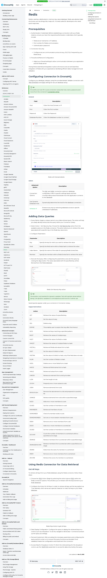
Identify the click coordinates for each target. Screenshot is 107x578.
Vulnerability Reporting (9, 327)
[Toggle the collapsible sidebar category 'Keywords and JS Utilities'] (22, 324)
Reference (5, 88)
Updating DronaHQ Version (10, 421)
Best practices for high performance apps (9, 383)
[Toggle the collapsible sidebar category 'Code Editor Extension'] (22, 69)
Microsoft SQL (8, 216)
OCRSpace (7, 226)
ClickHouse (7, 135)
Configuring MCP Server (9, 81)
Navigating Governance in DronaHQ (13, 358)
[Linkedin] (65, 573)
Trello (5, 288)
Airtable (6, 99)
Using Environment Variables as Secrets (11, 432)
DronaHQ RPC (8, 156)
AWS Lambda (8, 114)
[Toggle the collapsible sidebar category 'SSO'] (22, 395)
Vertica (6, 296)
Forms (4, 49)
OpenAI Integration (8, 479)
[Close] (105, 1)
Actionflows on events (9, 44)
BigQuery (6, 122)
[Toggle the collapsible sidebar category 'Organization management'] (22, 392)
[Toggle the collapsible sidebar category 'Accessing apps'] (22, 61)
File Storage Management (10, 564)
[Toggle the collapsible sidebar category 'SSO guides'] (22, 398)
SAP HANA (7, 257)
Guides (5, 72)
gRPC (5, 187)
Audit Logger (6, 368)
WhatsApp (7, 301)
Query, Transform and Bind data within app (12, 552)
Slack (5, 273)
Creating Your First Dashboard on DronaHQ (12, 450)
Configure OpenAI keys (9, 471)
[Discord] (57, 573)
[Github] (48, 573)
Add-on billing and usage (10, 499)
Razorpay (6, 247)
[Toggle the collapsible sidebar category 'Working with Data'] (22, 454)
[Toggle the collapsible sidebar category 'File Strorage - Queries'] (22, 570)
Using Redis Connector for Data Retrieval (94, 19)
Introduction (6, 13)
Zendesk (6, 307)
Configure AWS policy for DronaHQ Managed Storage (13, 575)
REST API (6, 252)
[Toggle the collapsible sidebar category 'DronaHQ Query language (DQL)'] (22, 321)
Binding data (6, 41)
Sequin (6, 262)
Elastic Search (8, 161)
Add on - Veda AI (7, 458)
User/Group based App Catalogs (12, 374)
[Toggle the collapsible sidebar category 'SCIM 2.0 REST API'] (22, 93)
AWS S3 (6, 117)
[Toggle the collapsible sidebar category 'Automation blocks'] (22, 318)
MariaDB (6, 208)
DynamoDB (7, 158)
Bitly (5, 125)
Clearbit (6, 133)
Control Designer (7, 335)
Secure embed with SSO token (11, 531)
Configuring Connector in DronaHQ (94, 13)
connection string (53, 92)
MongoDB (7, 213)
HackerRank (7, 190)
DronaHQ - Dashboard (9, 444)
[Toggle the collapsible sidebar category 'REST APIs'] (22, 27)
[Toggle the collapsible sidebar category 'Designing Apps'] (22, 63)
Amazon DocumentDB (10, 106)
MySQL (6, 221)
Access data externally (9, 555)
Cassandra (7, 127)
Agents (23, 5)
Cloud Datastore (8, 140)
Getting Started (7, 10)
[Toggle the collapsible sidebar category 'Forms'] (22, 49)
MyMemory (7, 218)
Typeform (6, 294)
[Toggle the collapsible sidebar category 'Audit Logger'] (22, 368)
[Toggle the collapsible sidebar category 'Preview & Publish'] (22, 58)
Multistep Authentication (10, 355)
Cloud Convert (8, 138)
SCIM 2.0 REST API (8, 93)
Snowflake (7, 278)
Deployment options (8, 413)
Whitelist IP (33, 208)
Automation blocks (8, 317)
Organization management (10, 392)
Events (5, 315)
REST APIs (6, 26)
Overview (5, 21)
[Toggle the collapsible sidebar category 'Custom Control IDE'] (22, 338)
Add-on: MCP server (8, 76)
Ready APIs (6, 29)
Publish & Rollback (8, 513)
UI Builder (5, 38)
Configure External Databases (11, 426)
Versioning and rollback (9, 377)
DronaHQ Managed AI (10, 153)
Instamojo (6, 197)
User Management (8, 389)
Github (5, 169)
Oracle (5, 236)
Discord (29, 5)
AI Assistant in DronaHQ (9, 474)
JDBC (5, 203)
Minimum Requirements (9, 410)
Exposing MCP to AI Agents (10, 84)
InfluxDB (6, 195)
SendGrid (6, 260)
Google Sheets (8, 182)
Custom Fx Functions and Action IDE (12, 341)
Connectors (6, 96)
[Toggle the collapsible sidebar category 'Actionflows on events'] (22, 44)
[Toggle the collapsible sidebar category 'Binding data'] (22, 41)
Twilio (5, 291)
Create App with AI (8, 466)
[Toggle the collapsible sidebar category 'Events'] (22, 315)
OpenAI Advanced (9, 229)
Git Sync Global (7, 347)
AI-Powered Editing (8, 468)
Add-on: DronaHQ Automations (11, 483)
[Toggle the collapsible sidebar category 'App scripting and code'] (22, 46)
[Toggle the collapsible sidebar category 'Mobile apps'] (22, 52)
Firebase (6, 164)
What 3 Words (8, 299)
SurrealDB (7, 286)
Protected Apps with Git (10, 360)
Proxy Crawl (7, 242)
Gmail (5, 171)
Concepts (5, 32)
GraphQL (6, 184)
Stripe (5, 281)
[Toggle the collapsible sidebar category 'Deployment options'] (22, 413)
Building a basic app (8, 15)
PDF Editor (6, 508)
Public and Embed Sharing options (12, 528)
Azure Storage (8, 120)
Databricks (7, 145)
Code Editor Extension (9, 69)
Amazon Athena (8, 104)
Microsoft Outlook (9, 210)
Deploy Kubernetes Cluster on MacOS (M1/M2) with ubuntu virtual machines (12, 437)
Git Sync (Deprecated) (9, 350)
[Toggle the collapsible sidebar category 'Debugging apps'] (22, 55)
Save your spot (66, 1)
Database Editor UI (8, 548)
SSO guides (6, 398)
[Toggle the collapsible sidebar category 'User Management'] (22, 389)
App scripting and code (9, 46)
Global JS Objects (8, 353)
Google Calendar (8, 174)
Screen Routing (7, 363)
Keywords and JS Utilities (10, 324)
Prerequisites (91, 10)
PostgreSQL (7, 239)
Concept (5, 78)
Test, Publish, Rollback (9, 494)
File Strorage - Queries (9, 569)
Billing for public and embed (11, 536)
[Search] (78, 4)
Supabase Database (9, 283)
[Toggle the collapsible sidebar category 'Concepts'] (22, 32)
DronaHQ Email (8, 151)
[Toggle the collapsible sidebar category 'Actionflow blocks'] (22, 312)
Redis (5, 249)
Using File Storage (8, 567)
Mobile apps (6, 52)
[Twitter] (52, 573)
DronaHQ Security (8, 345)
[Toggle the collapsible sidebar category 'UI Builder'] (22, 38)
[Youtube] (61, 573)
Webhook (5, 491)
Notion (6, 223)
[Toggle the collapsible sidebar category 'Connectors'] (22, 96)
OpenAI (6, 231)
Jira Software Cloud (9, 205)
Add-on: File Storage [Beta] (10, 559)
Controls (5, 90)
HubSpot (6, 192)
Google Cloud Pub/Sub (10, 177)
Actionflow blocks (8, 312)
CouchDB (6, 143)
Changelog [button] (37, 5)
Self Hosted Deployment (9, 405)
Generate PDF (7, 510)
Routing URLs (6, 534)
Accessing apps (7, 60)
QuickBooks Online (9, 244)
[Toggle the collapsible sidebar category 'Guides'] (22, 72)
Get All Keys (92, 23)
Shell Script (7, 268)
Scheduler (6, 489)
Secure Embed (7, 366)
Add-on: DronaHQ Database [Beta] (12, 543)
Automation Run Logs (9, 496)
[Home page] (30, 10)
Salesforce (7, 255)
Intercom (6, 200)
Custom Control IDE (8, 338)
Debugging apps (7, 55)
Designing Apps (7, 63)
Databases (6, 24)
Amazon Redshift (9, 109)
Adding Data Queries (93, 16)
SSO (4, 395)
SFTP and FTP (8, 265)
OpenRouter (7, 234)
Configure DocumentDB (10, 423)
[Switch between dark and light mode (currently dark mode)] (104, 5)
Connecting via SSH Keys (10, 333)
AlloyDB (6, 101)
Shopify (6, 270)
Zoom (5, 309)
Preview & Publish (8, 58)
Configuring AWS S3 (8, 572)
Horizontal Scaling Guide (10, 418)
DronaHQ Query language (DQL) (10, 321)
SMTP (5, 275)
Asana (5, 112)
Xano (5, 304)
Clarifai (6, 130)
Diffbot (6, 148)
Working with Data (8, 454)
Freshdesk (7, 166)
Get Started (97, 5)
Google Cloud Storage (10, 179)
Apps (17, 5)
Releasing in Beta (8, 379)
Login (90, 5)
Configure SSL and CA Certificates (12, 415)
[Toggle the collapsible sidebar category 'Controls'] (22, 91)
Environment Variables (9, 428)
